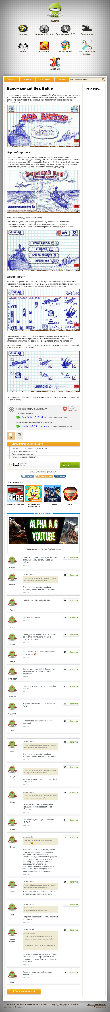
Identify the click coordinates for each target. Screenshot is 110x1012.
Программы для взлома (87, 47)
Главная (11, 79)
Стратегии (44, 46)
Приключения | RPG (66, 29)
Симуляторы (87, 29)
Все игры (27, 79)
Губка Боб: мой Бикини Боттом (34, 505)
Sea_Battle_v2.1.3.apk (32, 417)
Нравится (73, 558)
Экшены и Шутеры (44, 29)
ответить (26, 565)
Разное (62, 79)
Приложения (45, 79)
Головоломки (65, 46)
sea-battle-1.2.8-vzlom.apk (34, 426)
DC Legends (52, 504)
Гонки (23, 46)
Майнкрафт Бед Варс (15, 504)
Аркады (23, 29)
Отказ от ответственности (96, 1005)
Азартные (55, 63)
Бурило (71, 504)
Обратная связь (100, 1007)
